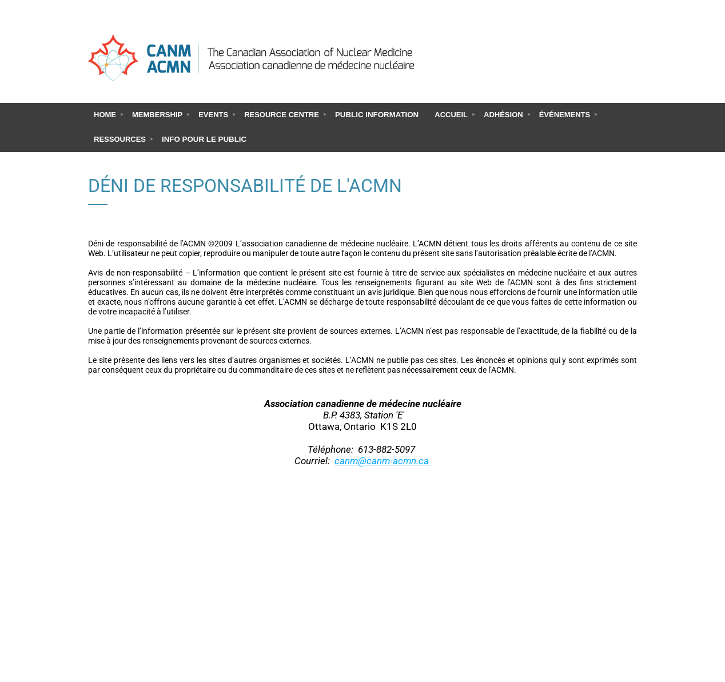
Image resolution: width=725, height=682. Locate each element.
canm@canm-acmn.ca (382, 460)
